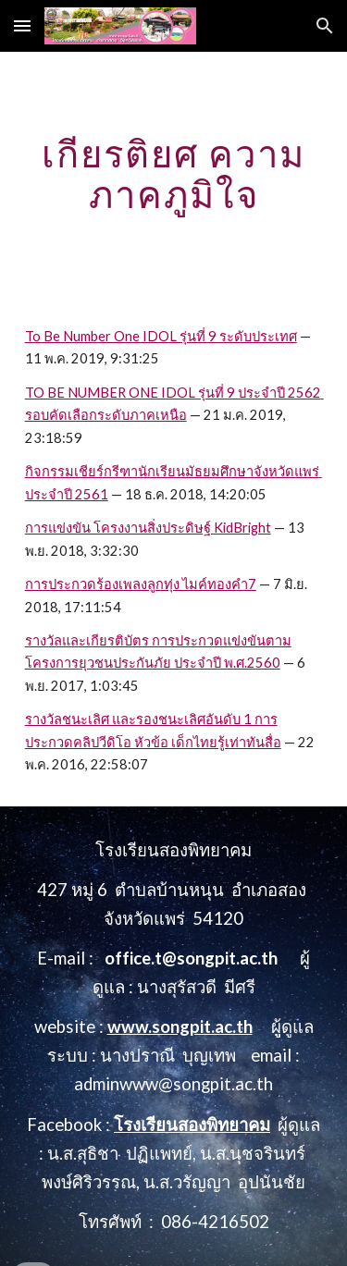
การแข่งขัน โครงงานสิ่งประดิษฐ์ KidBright (148, 527)
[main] (174, 174)
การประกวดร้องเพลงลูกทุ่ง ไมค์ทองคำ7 (140, 584)
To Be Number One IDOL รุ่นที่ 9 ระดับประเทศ (161, 336)
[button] (22, 25)
